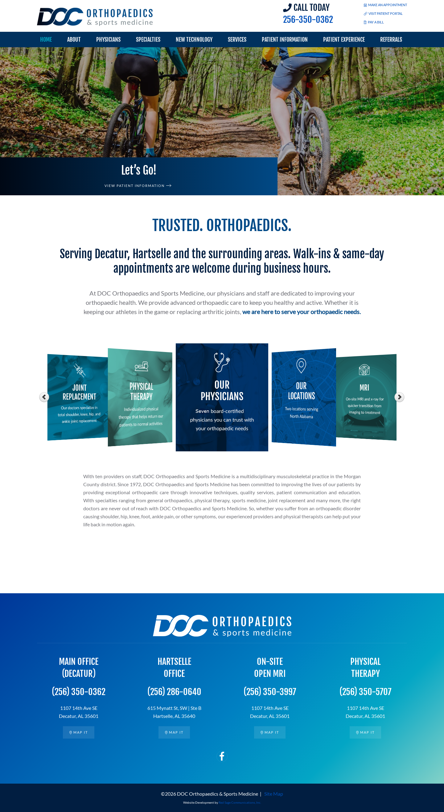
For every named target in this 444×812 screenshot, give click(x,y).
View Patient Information (135, 186)
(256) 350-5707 (365, 691)
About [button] (74, 39)
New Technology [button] (194, 39)
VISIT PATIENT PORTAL (383, 13)
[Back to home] (95, 17)
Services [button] (237, 39)
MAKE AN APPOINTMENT (385, 5)
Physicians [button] (108, 39)
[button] (13, 121)
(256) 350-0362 (78, 691)
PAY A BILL (374, 22)
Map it (78, 732)
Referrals (391, 39)
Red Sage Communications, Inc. (240, 802)
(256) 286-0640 (174, 691)
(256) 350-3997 (270, 691)
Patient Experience (344, 39)
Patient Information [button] (285, 39)
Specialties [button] (148, 39)
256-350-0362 (308, 19)
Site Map (273, 794)
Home (46, 39)
